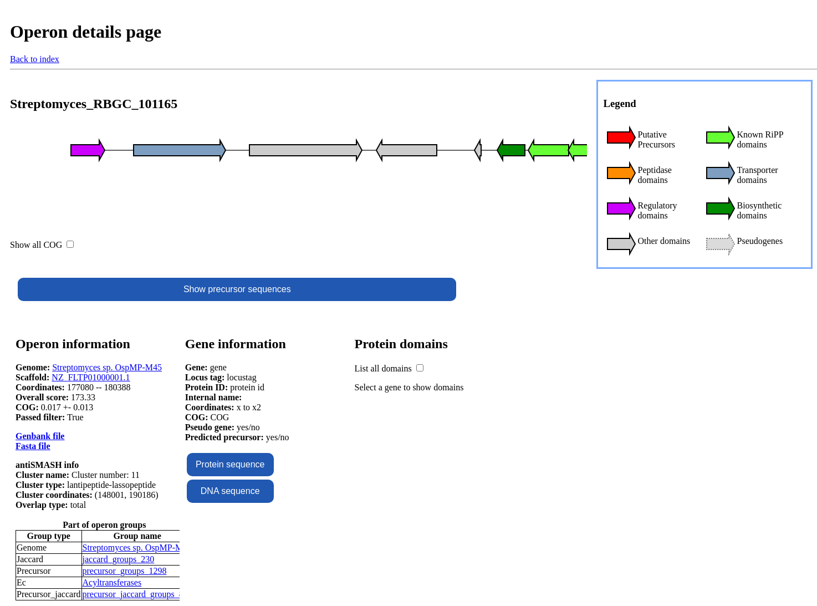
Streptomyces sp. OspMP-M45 (107, 367)
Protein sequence (230, 464)
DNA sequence (230, 491)
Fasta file (33, 446)
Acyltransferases (112, 582)
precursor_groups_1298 (125, 571)
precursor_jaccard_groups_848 (137, 594)
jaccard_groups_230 (119, 559)
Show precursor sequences (237, 289)
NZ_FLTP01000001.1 (91, 377)
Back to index (34, 59)
